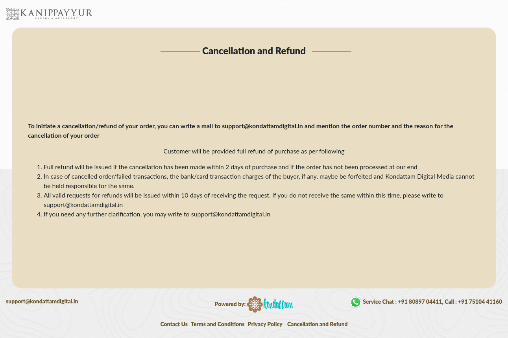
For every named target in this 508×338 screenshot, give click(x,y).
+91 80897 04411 (420, 301)
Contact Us (174, 324)
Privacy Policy (265, 324)
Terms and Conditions (217, 324)
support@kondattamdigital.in (42, 301)
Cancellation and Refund (317, 324)
